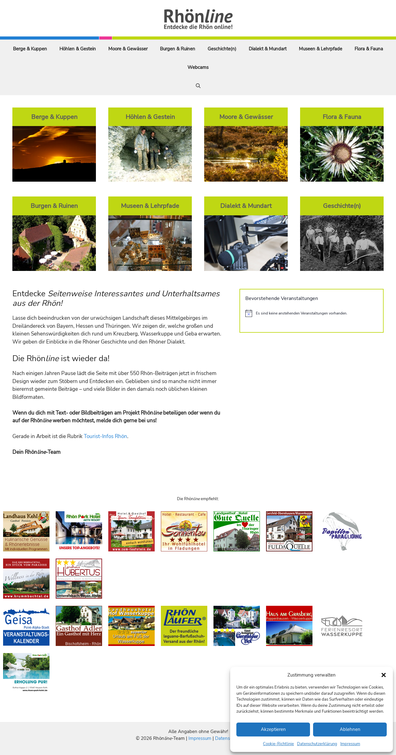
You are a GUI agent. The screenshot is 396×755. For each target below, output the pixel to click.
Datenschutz (228, 738)
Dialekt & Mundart (267, 49)
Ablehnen (350, 729)
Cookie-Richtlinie (278, 744)
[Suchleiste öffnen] (198, 86)
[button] (384, 675)
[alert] (311, 313)
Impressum (350, 744)
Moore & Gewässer (128, 49)
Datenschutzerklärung (317, 744)
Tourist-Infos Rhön (105, 436)
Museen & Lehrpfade (320, 49)
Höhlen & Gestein (77, 49)
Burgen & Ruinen (177, 49)
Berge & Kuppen (30, 49)
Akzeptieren (273, 729)
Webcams (198, 67)
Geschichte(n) (222, 49)
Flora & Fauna (369, 49)
